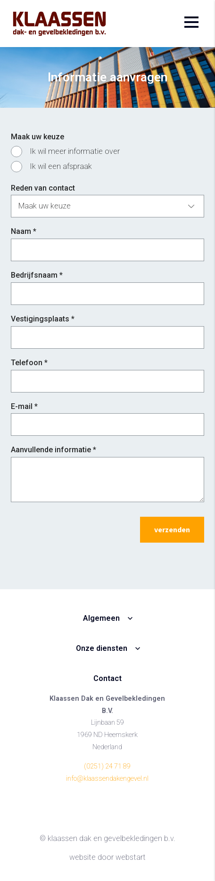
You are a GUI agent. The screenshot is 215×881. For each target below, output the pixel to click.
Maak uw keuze (37, 136)
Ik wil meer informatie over (75, 151)
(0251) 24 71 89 (107, 766)
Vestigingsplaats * (42, 318)
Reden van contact (43, 188)
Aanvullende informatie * (53, 449)
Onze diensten (101, 648)
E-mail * (24, 406)
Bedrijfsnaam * (37, 275)
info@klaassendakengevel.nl (107, 779)
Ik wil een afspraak (61, 166)
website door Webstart (107, 857)
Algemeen (101, 618)
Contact (107, 678)
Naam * (23, 231)
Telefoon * (29, 362)
